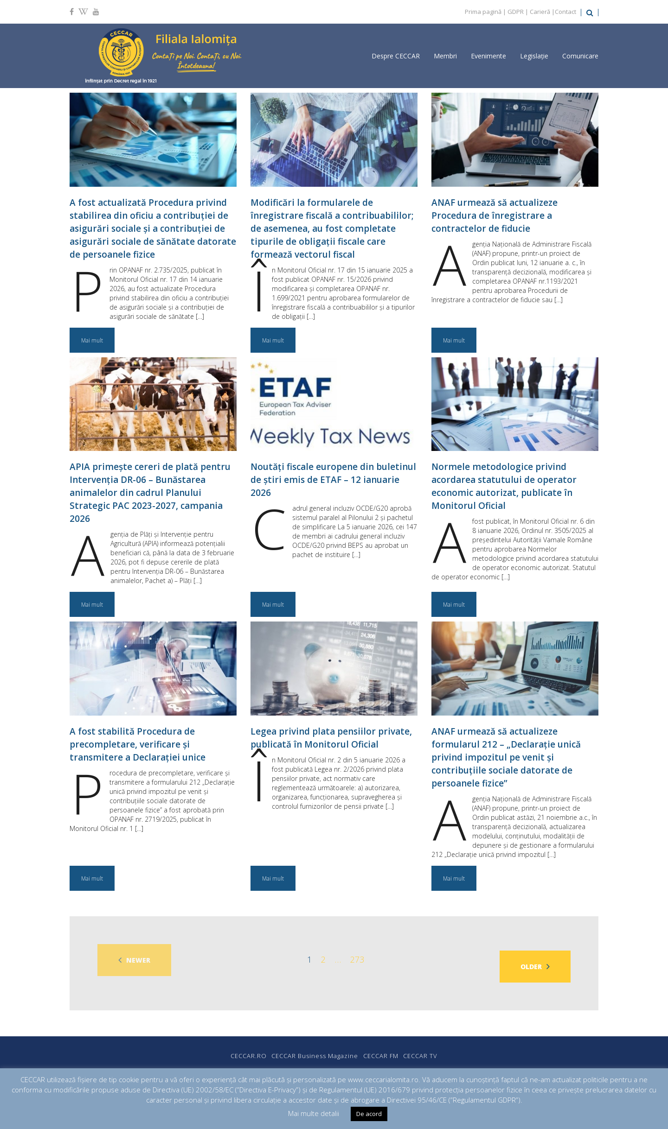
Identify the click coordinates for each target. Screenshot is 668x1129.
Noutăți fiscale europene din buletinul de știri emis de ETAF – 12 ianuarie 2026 (333, 480)
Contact (565, 11)
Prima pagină (483, 11)
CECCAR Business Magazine (309, 1049)
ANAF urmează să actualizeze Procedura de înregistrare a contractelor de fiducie (494, 216)
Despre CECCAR (396, 55)
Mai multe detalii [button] (313, 1113)
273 (357, 959)
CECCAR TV (437, 1049)
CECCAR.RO (231, 1049)
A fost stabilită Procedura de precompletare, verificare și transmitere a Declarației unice (138, 744)
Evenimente (488, 55)
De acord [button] (369, 1114)
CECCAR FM (386, 1049)
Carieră (540, 11)
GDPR (515, 11)
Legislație (534, 55)
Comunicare (580, 55)
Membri (445, 55)
